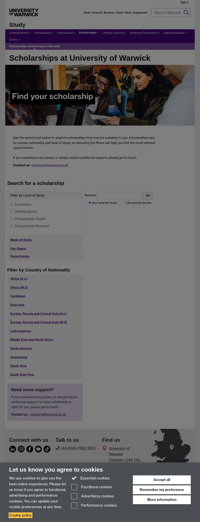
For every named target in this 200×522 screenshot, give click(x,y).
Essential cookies (90, 477)
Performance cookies (94, 505)
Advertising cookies (92, 496)
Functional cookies (91, 487)
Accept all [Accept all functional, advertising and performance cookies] (162, 479)
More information (162, 499)
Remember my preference (162, 489)
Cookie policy (20, 515)
